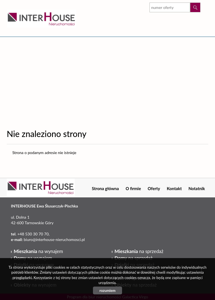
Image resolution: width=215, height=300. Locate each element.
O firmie (133, 188)
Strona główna (105, 188)
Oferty (154, 188)
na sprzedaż (138, 251)
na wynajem (38, 251)
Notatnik (196, 188)
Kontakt (174, 188)
